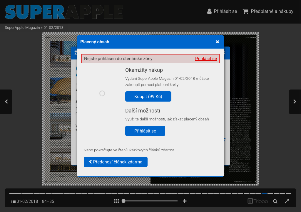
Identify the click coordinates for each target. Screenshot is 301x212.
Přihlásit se (206, 58)
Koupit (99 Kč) (148, 96)
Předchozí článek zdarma (116, 162)
